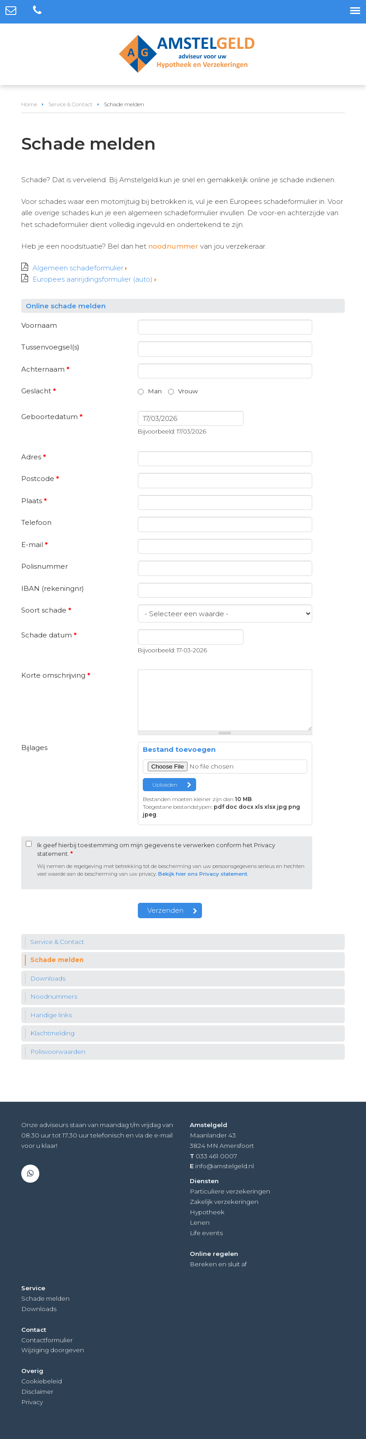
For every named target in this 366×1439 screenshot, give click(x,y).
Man (155, 391)
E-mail (34, 544)
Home (29, 104)
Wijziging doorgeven (52, 1350)
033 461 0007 (216, 1156)
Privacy (32, 1402)
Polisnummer (44, 566)
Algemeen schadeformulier (78, 268)
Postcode (40, 478)
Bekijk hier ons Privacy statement (202, 874)
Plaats (34, 500)
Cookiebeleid (41, 1381)
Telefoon (36, 522)
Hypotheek (207, 1212)
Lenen (200, 1222)
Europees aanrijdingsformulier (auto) (93, 279)
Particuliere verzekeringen (230, 1191)
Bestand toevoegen (179, 749)
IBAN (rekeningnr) (52, 588)
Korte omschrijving (55, 675)
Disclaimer (37, 1391)
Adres (33, 457)
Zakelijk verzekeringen (224, 1201)
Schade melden (45, 1298)
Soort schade (46, 610)
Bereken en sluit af (218, 1264)
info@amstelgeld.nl (224, 1166)
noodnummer (173, 246)
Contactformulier (47, 1340)
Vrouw (188, 391)
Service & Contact (70, 104)
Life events (206, 1232)
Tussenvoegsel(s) (50, 347)
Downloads (38, 1308)
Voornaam (39, 325)
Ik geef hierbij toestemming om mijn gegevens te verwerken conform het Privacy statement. (156, 849)
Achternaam (45, 369)
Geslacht (38, 391)
